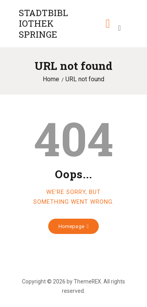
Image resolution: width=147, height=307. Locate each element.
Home (51, 79)
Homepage (71, 226)
